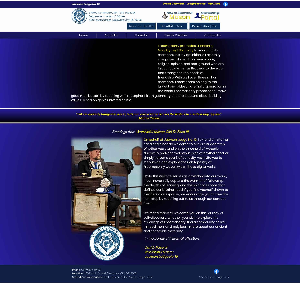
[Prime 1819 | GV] (204, 26)
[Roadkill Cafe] (172, 26)
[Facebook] (225, 4)
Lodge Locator (196, 3)
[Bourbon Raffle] (141, 26)
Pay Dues (214, 3)
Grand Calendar (174, 3)
